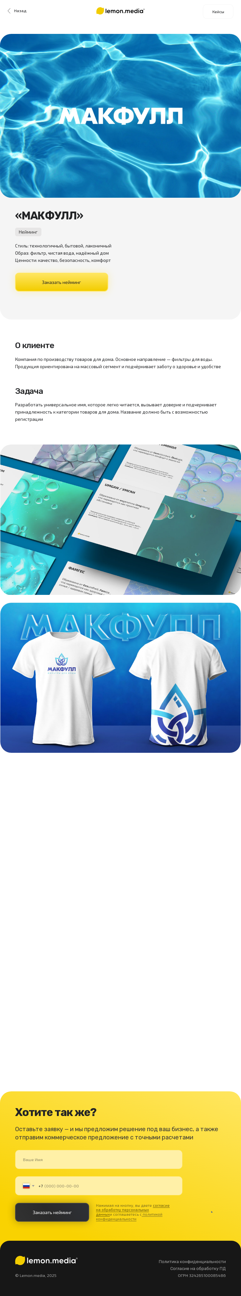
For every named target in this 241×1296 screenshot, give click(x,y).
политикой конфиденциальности (129, 1216)
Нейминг (28, 232)
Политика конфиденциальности (192, 1261)
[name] (99, 1159)
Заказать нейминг (61, 282)
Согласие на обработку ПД (198, 1268)
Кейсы (218, 11)
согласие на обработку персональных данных (133, 1209)
